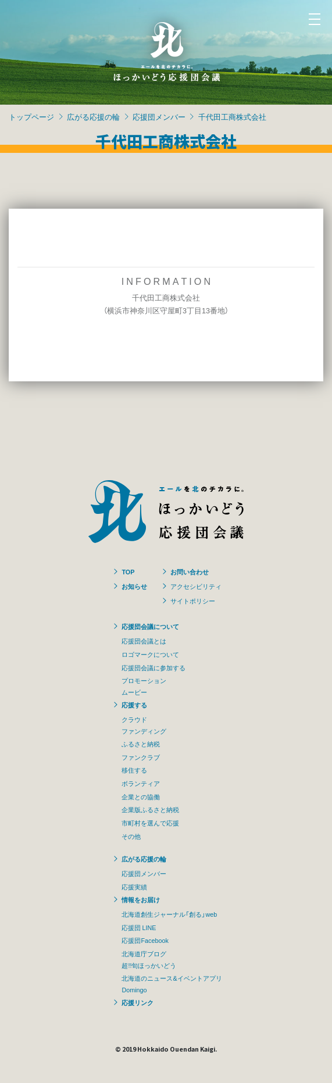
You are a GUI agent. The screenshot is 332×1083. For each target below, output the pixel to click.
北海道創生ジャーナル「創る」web (169, 913)
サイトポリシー (192, 600)
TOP (128, 571)
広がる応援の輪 (93, 116)
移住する (134, 769)
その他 (131, 836)
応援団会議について (150, 626)
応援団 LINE (139, 927)
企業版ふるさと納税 (150, 809)
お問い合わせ (189, 571)
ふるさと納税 (141, 743)
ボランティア (141, 783)
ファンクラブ (141, 757)
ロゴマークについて (150, 654)
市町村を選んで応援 (150, 822)
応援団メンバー (159, 116)
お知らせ (134, 586)
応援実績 (134, 886)
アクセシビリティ (196, 586)
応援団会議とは (144, 640)
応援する (134, 704)
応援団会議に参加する (153, 667)
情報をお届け (141, 899)
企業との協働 (141, 796)
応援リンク (137, 1002)
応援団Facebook (145, 940)
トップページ (31, 116)
